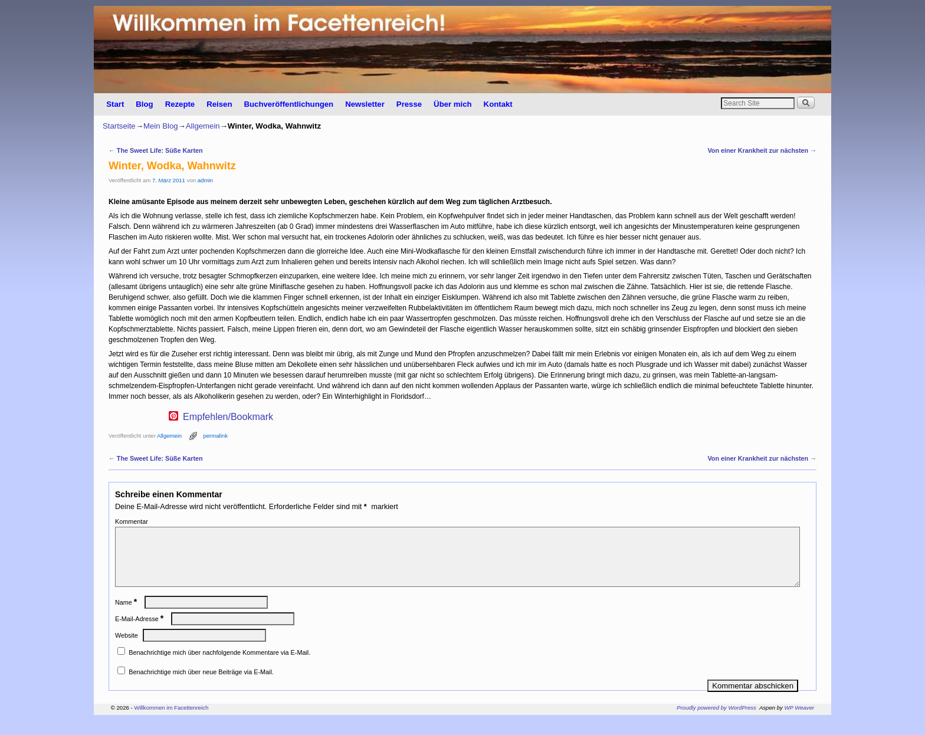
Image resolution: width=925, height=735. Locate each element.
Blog (144, 104)
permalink (215, 435)
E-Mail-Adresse (140, 632)
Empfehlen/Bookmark (228, 417)
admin (205, 180)
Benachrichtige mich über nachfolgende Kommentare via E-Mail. (219, 666)
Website (126, 649)
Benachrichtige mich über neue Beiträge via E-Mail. (201, 686)
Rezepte (180, 104)
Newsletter (365, 104)
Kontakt (498, 104)
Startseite (119, 126)
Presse (409, 104)
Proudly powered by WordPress (716, 721)
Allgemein (203, 126)
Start (115, 104)
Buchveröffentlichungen (288, 104)
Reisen (219, 104)
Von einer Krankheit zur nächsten (761, 150)
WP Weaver (800, 721)
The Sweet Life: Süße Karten (156, 150)
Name (127, 616)
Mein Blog (160, 126)
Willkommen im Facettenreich (171, 721)
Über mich (453, 104)
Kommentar (131, 521)
